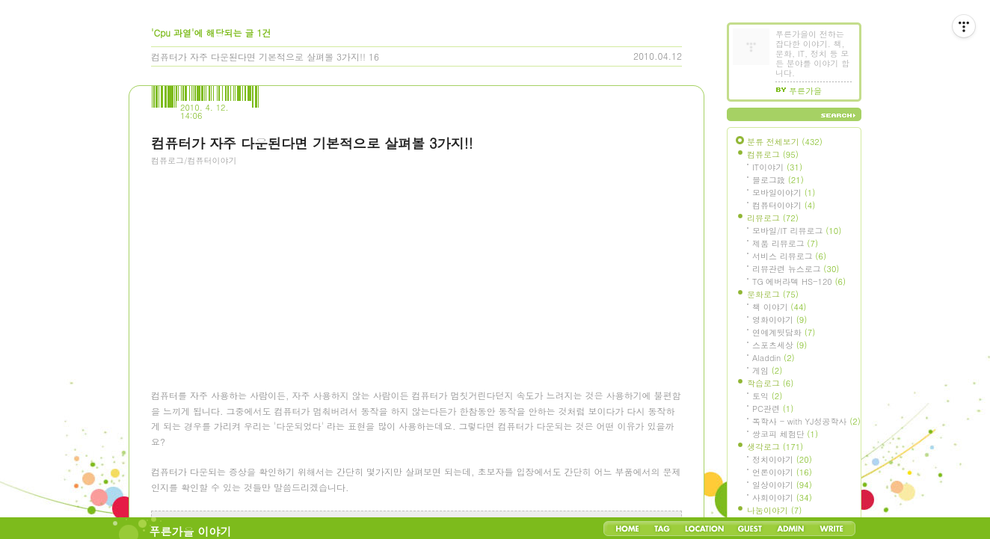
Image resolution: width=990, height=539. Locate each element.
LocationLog (704, 528)
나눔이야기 (774, 510)
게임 (767, 370)
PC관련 (772, 408)
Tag (662, 528)
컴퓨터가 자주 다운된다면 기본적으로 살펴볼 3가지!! (258, 56)
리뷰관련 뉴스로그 (795, 268)
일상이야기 (782, 484)
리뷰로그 (773, 218)
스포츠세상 (779, 345)
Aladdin (773, 357)
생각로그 (775, 446)
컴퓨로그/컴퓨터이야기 (194, 160)
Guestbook (749, 528)
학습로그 (770, 383)
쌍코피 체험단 (785, 434)
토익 (767, 395)
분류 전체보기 (785, 141)
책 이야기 (779, 306)
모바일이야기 (783, 192)
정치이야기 (782, 459)
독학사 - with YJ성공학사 (806, 421)
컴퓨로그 (773, 154)
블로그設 (778, 179)
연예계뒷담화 (783, 332)
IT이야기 (777, 167)
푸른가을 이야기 (191, 531)
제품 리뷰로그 (785, 243)
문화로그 (773, 294)
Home (627, 528)
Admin (791, 528)
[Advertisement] (263, 257)
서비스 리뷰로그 (789, 256)
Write (831, 528)
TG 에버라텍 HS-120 (799, 281)
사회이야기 (782, 497)
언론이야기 (782, 472)
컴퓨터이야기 (783, 205)
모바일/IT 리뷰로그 (796, 230)
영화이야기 (779, 319)
